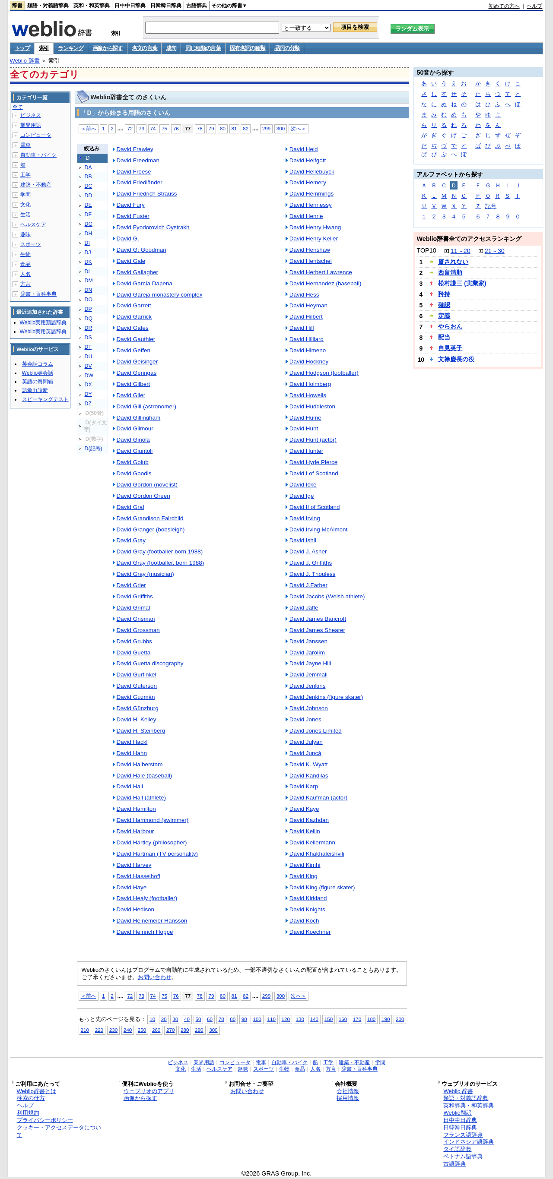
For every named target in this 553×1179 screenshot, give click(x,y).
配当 (444, 337)
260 (156, 1030)
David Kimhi (305, 865)
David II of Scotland (314, 507)
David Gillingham (139, 417)
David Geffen (133, 350)
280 (185, 1030)
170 (357, 1019)
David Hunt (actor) (313, 439)
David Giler (131, 395)
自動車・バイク (38, 155)
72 (130, 128)
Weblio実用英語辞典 (43, 332)
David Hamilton (136, 809)
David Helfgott (307, 160)
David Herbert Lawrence (320, 272)
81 (234, 128)
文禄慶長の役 (456, 359)
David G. (128, 238)
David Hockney (308, 361)
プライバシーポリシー (45, 1120)
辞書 (17, 5)
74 (153, 128)
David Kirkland (308, 898)
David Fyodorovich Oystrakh (153, 227)
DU (88, 357)
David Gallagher (137, 272)
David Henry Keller (313, 238)
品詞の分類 (287, 48)
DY (88, 394)
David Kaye (304, 809)
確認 (444, 304)
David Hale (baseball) (144, 775)
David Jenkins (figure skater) (326, 697)
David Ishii (302, 540)
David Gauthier (136, 339)
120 (286, 1019)
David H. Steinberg (141, 730)
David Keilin (304, 831)
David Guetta (134, 652)
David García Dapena (144, 283)
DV (88, 366)
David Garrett (134, 305)
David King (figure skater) (322, 887)
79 (211, 128)
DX (88, 385)
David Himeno (307, 350)
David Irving (304, 518)
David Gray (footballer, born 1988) (160, 562)
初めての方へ (504, 6)
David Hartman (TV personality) (157, 853)
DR (88, 328)
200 (400, 1019)
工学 (25, 175)
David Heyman (308, 305)
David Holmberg (310, 384)
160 (343, 1019)
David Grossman (138, 630)
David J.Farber (308, 585)
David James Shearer (317, 630)
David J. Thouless (312, 574)
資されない (453, 261)
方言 (25, 284)
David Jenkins (307, 686)
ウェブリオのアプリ (149, 1091)
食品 (25, 264)
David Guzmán (136, 697)
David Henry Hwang (315, 227)
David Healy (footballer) (147, 898)
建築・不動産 (35, 185)
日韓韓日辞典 (165, 5)
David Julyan (306, 742)
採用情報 (348, 1098)
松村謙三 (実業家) (462, 283)
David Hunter (306, 451)
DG (88, 224)
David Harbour (135, 831)
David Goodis (134, 473)
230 (113, 1030)
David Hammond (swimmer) (153, 820)
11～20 (460, 250)
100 (257, 1019)
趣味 (25, 234)
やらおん (450, 326)
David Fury (131, 205)
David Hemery (307, 182)
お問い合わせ (155, 977)
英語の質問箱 (37, 382)
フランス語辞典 (463, 1135)
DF (88, 215)
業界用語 (30, 125)
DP (88, 309)
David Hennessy (310, 205)
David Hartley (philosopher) (152, 842)
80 (223, 128)
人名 (25, 274)
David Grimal (133, 607)
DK (88, 262)
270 (170, 1030)
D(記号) (93, 449)
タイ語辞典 (457, 1149)
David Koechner (310, 932)
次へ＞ (298, 128)
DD (88, 196)
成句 (171, 48)
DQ (88, 319)
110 (271, 1019)
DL (88, 272)
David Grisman (136, 619)
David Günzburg (138, 708)
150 (328, 1019)
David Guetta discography (150, 663)
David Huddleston (312, 406)
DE (88, 205)
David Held (303, 149)
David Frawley (135, 149)
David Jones (305, 719)
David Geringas (137, 373)
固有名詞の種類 (247, 48)
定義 (444, 315)
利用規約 (28, 1112)
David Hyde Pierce (313, 462)
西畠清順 (450, 272)
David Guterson (137, 686)
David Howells (307, 395)
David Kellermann (312, 842)
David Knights (307, 909)
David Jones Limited (315, 730)
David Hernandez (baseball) (325, 283)
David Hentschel (310, 261)
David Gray (131, 540)
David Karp (303, 786)
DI (87, 243)
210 (85, 1030)
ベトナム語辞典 (463, 1156)
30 (175, 1019)
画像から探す (107, 48)
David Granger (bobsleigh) (151, 529)
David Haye (132, 887)
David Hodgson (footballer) (324, 373)
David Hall (130, 786)
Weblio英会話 (37, 373)
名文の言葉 (144, 48)
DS (88, 338)
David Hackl (132, 742)
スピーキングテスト (45, 399)
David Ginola (133, 439)
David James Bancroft (317, 619)
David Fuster (133, 216)
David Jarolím (307, 652)
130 (300, 1019)
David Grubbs (134, 641)
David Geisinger (137, 361)
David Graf (130, 507)
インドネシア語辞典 (468, 1141)
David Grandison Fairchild (150, 518)
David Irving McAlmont (318, 529)
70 (221, 1019)
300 (280, 128)
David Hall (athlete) (141, 797)
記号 (490, 206)
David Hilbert (306, 316)
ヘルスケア (33, 224)
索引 (44, 48)
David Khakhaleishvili (316, 853)
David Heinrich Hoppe (145, 932)
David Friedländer (139, 182)
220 (99, 1030)
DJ (88, 253)
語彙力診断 (35, 390)
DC (88, 186)
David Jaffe (303, 607)
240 (128, 1030)
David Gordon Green (143, 496)
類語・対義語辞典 (48, 5)
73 (141, 128)
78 (200, 128)
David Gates (133, 328)
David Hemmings (311, 193)
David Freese (134, 171)
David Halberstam (140, 764)
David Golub (133, 462)
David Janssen (308, 641)
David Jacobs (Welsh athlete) (327, 596)
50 (198, 1019)
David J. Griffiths (310, 562)
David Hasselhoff (138, 876)
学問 (25, 195)
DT (88, 347)
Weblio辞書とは (36, 1091)
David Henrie (306, 216)
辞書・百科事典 (38, 294)
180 (371, 1019)
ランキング (70, 48)
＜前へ (88, 128)
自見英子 (450, 348)
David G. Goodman (141, 250)
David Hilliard (306, 339)
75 (164, 128)
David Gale (131, 261)
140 (314, 1019)
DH (88, 234)
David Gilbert (133, 384)
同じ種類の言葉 (203, 48)
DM (89, 281)
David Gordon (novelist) (147, 484)
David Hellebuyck (311, 171)
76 (176, 128)
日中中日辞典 (130, 5)
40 (187, 1019)
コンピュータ (35, 135)
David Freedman (138, 160)
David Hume (305, 417)
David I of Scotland (313, 473)
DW (89, 376)
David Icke (303, 484)
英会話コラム (37, 364)
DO (88, 300)
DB (88, 177)
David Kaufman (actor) (318, 797)
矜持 (444, 294)
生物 (25, 254)
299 (266, 128)
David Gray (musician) (145, 574)
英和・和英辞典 (91, 5)
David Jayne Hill (310, 663)
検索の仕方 (31, 1098)
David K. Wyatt (308, 764)
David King (303, 876)
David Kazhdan (309, 820)
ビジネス (30, 115)
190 (385, 1019)
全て (18, 107)
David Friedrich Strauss (147, 193)
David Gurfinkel (136, 674)
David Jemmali (308, 674)
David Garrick (134, 316)
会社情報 (348, 1091)
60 (210, 1019)
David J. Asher (308, 551)
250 (142, 1030)
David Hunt (303, 428)
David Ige (301, 496)
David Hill (301, 328)
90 (244, 1019)
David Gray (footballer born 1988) (160, 551)
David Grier (131, 585)
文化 (25, 205)
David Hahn (132, 753)
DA (88, 167)
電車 (25, 145)
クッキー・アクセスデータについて (59, 1131)
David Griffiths (135, 596)
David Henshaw (309, 250)
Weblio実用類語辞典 (43, 322)
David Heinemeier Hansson (152, 920)
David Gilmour (135, 428)
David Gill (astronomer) (146, 406)
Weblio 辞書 (25, 60)
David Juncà (305, 753)
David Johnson (308, 708)
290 (199, 1030)
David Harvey (134, 865)
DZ (88, 404)
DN (88, 290)
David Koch (304, 920)
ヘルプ (534, 6)
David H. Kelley (136, 719)
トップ (22, 48)
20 (164, 1019)
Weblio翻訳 (457, 1112)
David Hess (304, 294)
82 (245, 128)
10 (152, 1019)
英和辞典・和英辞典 (468, 1105)
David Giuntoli (135, 451)
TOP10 (426, 250)
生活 (25, 215)
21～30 (495, 250)
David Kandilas (308, 775)
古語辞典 (196, 5)
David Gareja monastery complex (160, 294)
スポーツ (30, 244)
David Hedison (136, 909)
